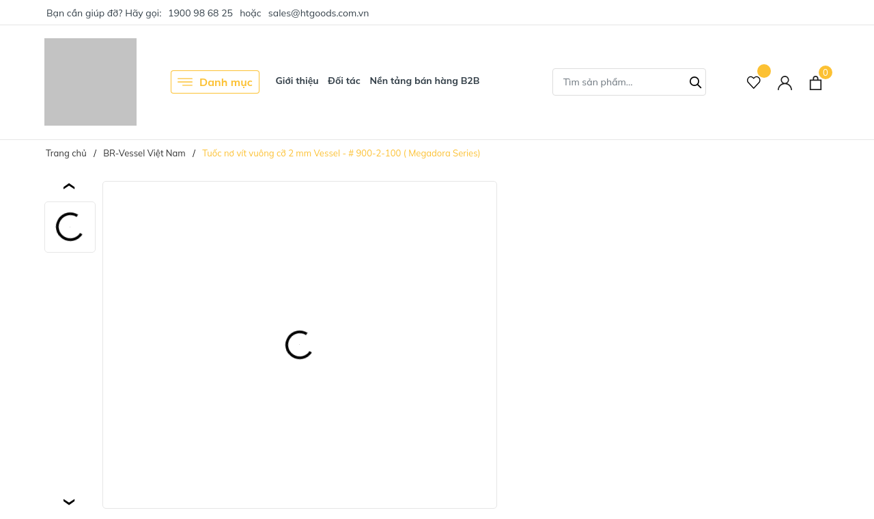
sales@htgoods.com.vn (318, 13)
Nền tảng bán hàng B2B (424, 80)
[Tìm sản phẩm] (629, 82)
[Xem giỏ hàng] (815, 82)
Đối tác (344, 80)
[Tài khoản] (785, 82)
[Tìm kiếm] (696, 80)
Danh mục (215, 81)
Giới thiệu (296, 80)
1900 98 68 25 (200, 13)
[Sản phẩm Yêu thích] (754, 82)
